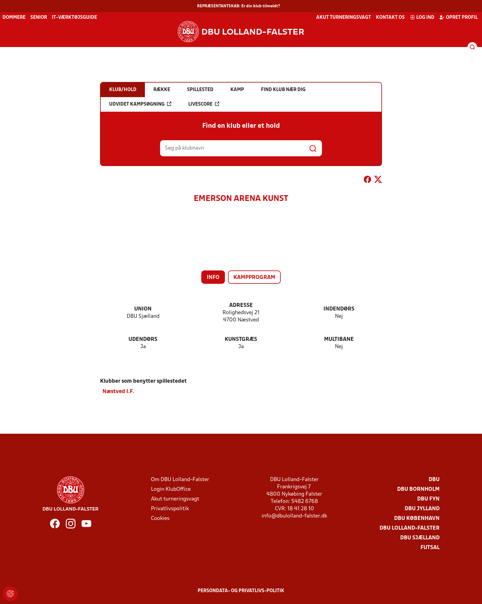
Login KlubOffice (171, 489)
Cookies (160, 518)
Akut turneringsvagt (343, 17)
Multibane (339, 339)
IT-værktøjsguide (74, 17)
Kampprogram (254, 277)
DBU (434, 479)
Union (143, 309)
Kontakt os (390, 17)
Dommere (13, 17)
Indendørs (338, 309)
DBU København (417, 518)
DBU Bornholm (418, 489)
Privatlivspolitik (170, 508)
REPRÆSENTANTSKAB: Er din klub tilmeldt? (238, 6)
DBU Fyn (428, 499)
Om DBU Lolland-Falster (180, 479)
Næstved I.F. (118, 391)
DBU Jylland (422, 508)
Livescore (203, 104)
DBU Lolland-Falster (410, 528)
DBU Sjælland (420, 538)
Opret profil (458, 17)
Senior (38, 17)
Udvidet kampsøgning (140, 104)
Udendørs (143, 339)
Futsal (430, 547)
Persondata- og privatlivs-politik (241, 591)
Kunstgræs (241, 339)
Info (213, 277)
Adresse (241, 305)
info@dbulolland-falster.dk (294, 516)
